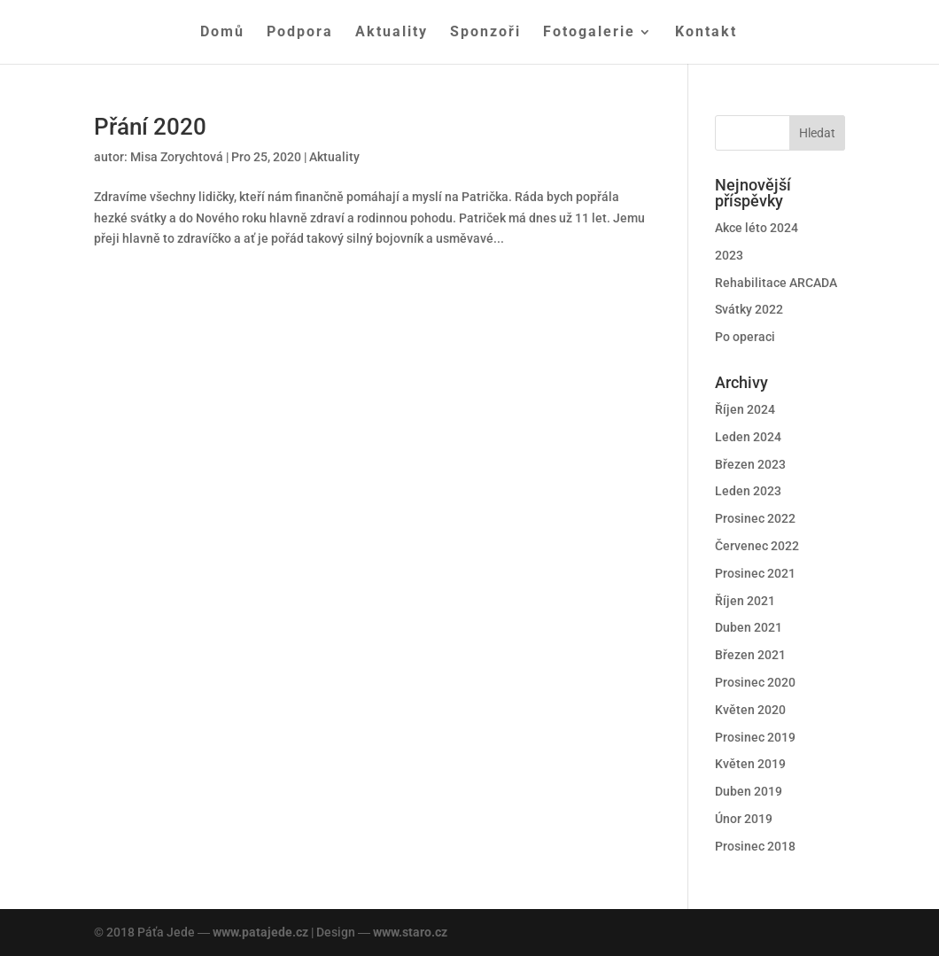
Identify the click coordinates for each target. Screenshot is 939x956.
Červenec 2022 (757, 546)
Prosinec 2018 (755, 846)
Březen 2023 (750, 464)
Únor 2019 (743, 819)
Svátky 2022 (749, 309)
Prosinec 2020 (755, 682)
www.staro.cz (410, 932)
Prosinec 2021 (755, 573)
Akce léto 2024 (756, 228)
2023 (729, 255)
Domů (222, 33)
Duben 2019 (748, 791)
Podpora (300, 33)
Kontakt (706, 33)
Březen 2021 (750, 655)
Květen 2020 (750, 710)
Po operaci (745, 337)
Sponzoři (485, 33)
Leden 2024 (748, 437)
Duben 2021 (748, 627)
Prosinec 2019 (755, 737)
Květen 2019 (750, 764)
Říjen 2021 (745, 601)
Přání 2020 (150, 126)
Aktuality (391, 33)
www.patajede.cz (260, 932)
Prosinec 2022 (755, 518)
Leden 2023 (748, 491)
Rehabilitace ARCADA (776, 283)
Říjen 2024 (745, 409)
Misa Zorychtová (176, 157)
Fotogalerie (589, 33)
